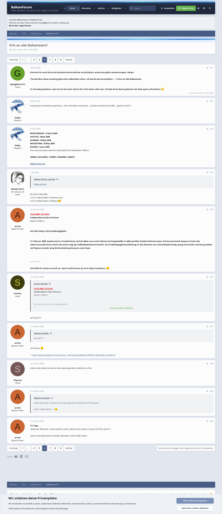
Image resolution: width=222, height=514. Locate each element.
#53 (211, 128)
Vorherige (13, 59)
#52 (211, 101)
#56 (211, 277)
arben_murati (17, 49)
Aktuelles (86, 8)
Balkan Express (37, 163)
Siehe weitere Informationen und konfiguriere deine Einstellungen (38, 508)
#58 (211, 363)
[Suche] (145, 8)
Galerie (101, 8)
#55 (211, 209)
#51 (211, 68)
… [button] (28, 59)
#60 (211, 421)
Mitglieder (117, 8)
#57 (211, 326)
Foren (72, 8)
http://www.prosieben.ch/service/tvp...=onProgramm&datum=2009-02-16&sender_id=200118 (73, 355)
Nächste (69, 59)
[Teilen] (207, 68)
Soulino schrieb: (41, 333)
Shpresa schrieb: (42, 398)
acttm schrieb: (41, 284)
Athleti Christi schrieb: (44, 179)
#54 (211, 172)
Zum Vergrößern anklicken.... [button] (122, 308)
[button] (78, 8)
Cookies (36, 503)
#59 (211, 391)
